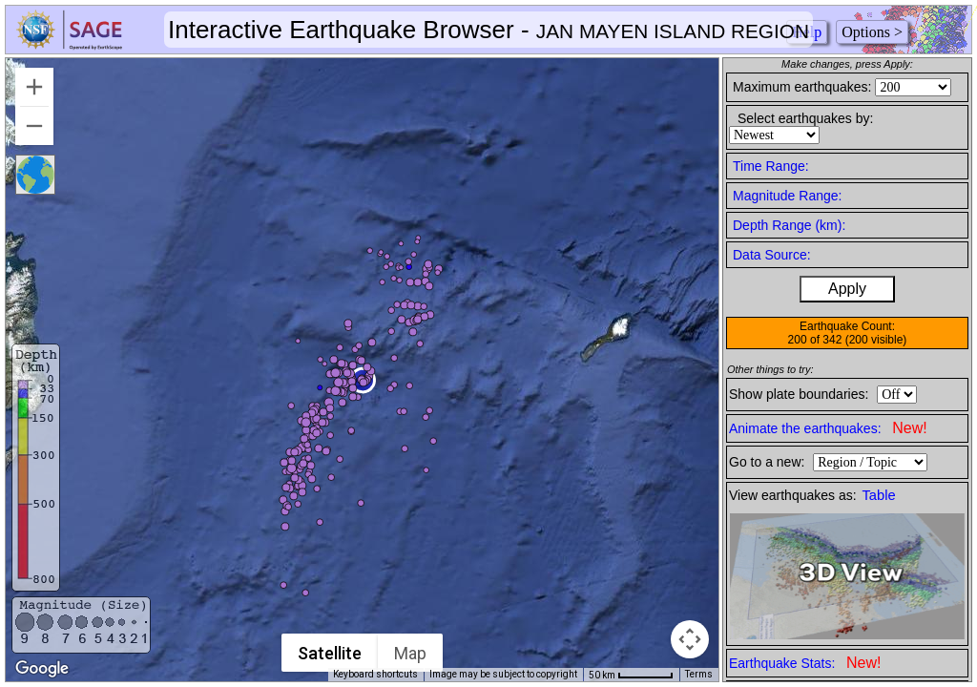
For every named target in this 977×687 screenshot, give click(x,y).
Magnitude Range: (787, 195)
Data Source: (772, 254)
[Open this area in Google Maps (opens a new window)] (41, 668)
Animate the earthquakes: (828, 428)
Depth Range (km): (789, 225)
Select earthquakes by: (805, 118)
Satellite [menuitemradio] (331, 653)
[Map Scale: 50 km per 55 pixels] (631, 674)
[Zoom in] (34, 87)
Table (879, 495)
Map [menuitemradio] (411, 653)
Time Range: (771, 166)
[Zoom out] (34, 126)
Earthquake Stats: (805, 663)
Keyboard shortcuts (375, 674)
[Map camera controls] (690, 639)
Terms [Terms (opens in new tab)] (699, 674)
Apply (847, 289)
